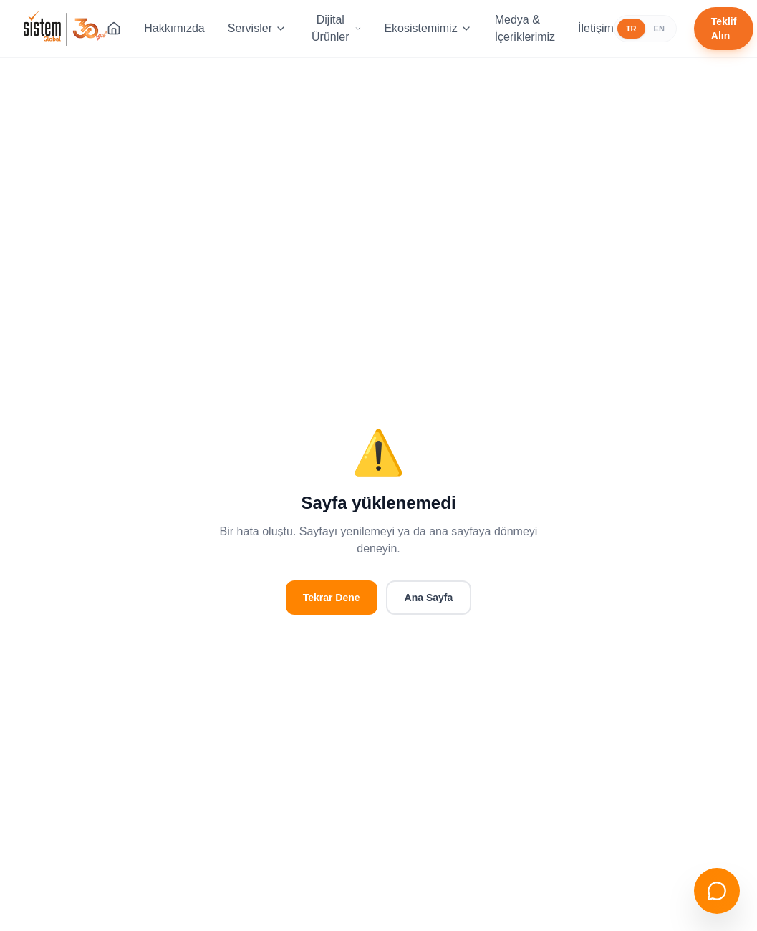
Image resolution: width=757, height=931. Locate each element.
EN (659, 28)
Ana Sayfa (429, 597)
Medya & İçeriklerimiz (525, 28)
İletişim (596, 28)
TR (631, 28)
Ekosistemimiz (427, 28)
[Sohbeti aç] (717, 891)
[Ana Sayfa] (114, 28)
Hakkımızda (174, 28)
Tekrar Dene (331, 597)
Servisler (257, 28)
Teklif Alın (724, 29)
